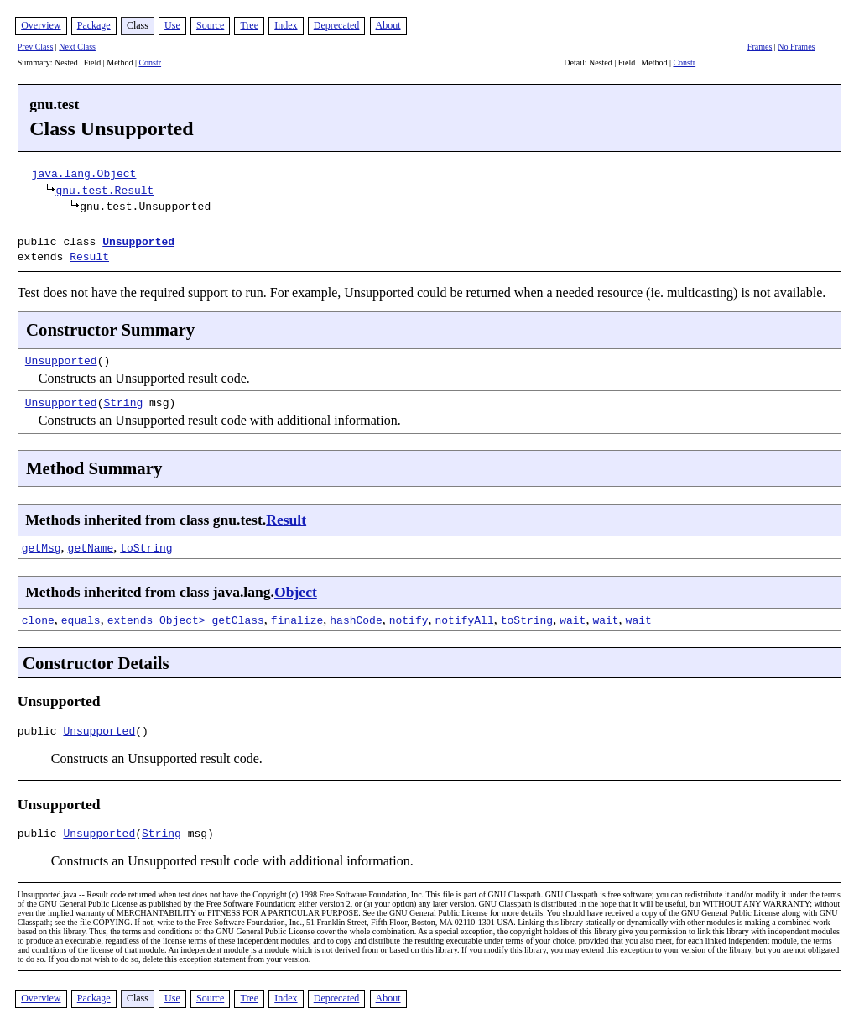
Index (285, 25)
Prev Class (36, 46)
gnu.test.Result (104, 189)
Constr (149, 62)
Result (89, 254)
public (41, 729)
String (123, 398)
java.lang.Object (84, 172)
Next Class (77, 46)
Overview (40, 25)
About (388, 25)
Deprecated (337, 25)
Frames (759, 46)
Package (94, 25)
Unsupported (138, 240)
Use (172, 25)
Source (210, 25)
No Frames (796, 46)
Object (295, 588)
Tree (249, 25)
